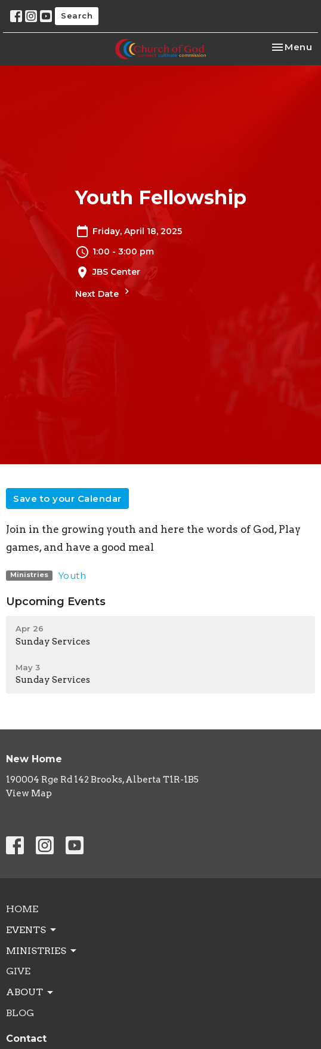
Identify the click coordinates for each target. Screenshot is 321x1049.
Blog (20, 1013)
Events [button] (32, 930)
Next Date (103, 292)
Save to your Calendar (67, 498)
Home (22, 909)
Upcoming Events (56, 601)
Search (76, 15)
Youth (72, 575)
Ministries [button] (42, 951)
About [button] (30, 992)
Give (18, 971)
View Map (29, 793)
